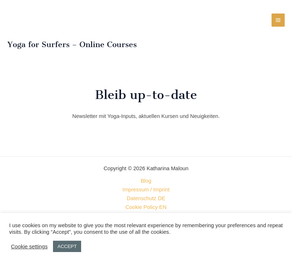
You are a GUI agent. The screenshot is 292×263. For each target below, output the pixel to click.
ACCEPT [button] (67, 246)
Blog (146, 181)
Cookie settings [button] (29, 246)
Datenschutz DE (146, 198)
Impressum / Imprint (146, 190)
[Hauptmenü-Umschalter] (278, 20)
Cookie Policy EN (146, 207)
